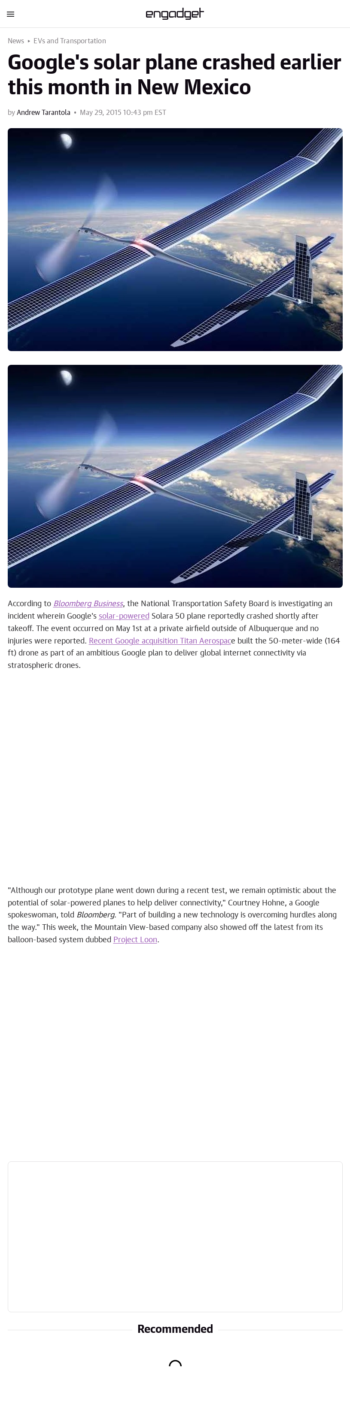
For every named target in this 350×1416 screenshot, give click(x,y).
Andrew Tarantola (43, 112)
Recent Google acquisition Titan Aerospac (160, 641)
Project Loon (135, 940)
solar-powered (124, 616)
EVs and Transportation (69, 41)
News (16, 41)
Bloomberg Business (88, 604)
